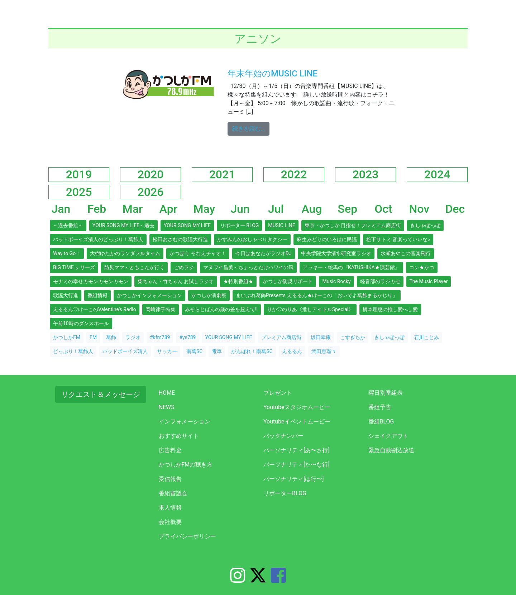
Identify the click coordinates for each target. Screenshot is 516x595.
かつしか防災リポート (288, 281)
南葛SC (194, 351)
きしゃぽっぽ (425, 225)
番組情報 (97, 295)
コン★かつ (421, 267)
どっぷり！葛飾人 (73, 351)
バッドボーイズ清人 (125, 351)
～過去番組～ (68, 225)
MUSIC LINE (281, 225)
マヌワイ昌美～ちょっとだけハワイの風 (248, 267)
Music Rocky (336, 281)
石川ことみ (426, 337)
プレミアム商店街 (281, 337)
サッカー (167, 351)
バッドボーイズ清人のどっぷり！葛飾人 (98, 239)
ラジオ (132, 337)
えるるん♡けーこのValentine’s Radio (94, 309)
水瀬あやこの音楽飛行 (406, 253)
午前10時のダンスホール (81, 323)
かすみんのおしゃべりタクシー (252, 239)
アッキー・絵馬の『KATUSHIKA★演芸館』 (351, 267)
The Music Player (429, 281)
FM (93, 337)
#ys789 (187, 337)
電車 (217, 351)
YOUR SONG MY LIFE (187, 225)
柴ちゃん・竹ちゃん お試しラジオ (176, 281)
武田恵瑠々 (323, 351)
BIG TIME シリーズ (74, 267)
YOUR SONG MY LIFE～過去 (123, 225)
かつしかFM (66, 337)
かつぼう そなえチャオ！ (197, 253)
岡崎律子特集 (160, 309)
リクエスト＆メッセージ (100, 394)
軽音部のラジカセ (380, 281)
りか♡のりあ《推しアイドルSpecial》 (310, 309)
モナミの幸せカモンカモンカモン (90, 281)
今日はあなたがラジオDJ (263, 253)
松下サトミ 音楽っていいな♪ (398, 239)
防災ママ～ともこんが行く (134, 267)
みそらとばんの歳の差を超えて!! (221, 309)
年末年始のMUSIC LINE (272, 74)
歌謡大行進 (65, 295)
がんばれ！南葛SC (251, 351)
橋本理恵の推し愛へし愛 (390, 309)
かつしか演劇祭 (208, 295)
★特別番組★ (238, 281)
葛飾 (111, 337)
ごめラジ (184, 267)
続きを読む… (250, 128)
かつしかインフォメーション (149, 295)
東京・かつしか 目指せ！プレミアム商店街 (353, 225)
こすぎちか (352, 337)
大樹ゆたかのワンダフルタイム (125, 253)
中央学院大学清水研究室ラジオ (336, 253)
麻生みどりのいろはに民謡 (327, 239)
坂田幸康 (321, 337)
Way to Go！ (67, 253)
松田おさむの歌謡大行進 (180, 239)
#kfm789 (160, 337)
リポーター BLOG (239, 225)
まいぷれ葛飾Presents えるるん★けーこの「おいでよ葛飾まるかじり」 (316, 295)
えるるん (292, 351)
